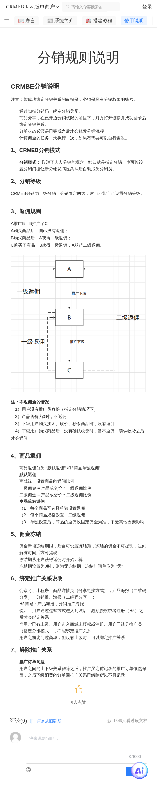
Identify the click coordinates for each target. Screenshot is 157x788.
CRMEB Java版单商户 (33, 7)
